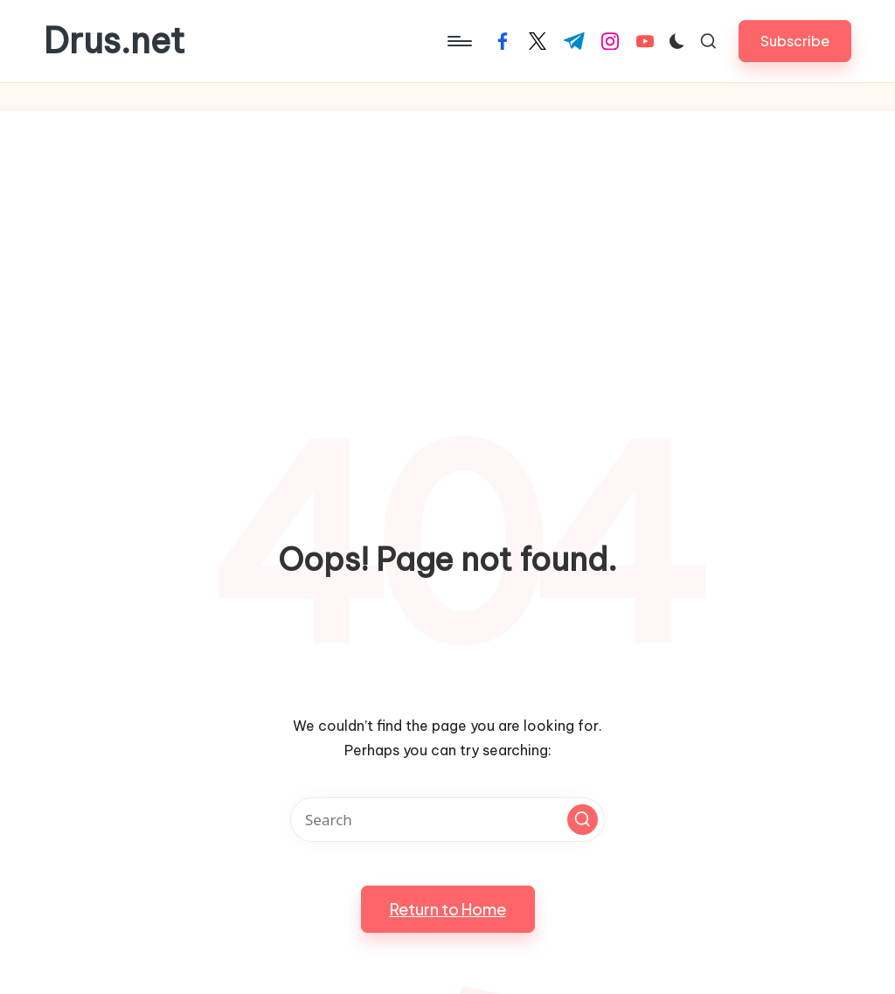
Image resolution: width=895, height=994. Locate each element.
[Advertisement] (447, 241)
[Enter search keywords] (447, 819)
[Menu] (458, 41)
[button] (795, 40)
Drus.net (114, 41)
